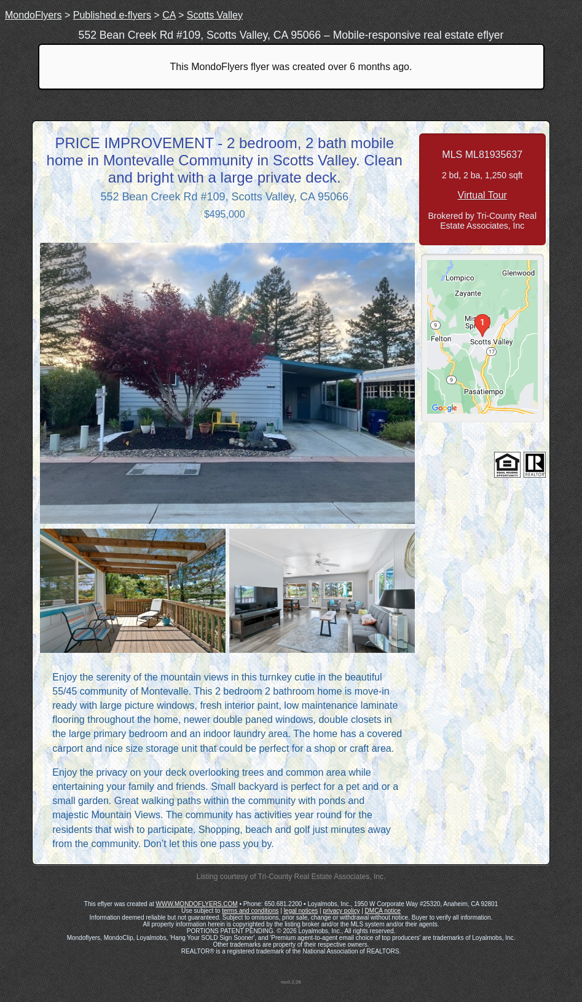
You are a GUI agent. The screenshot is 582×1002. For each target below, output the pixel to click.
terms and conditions (250, 910)
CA (168, 15)
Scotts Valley (215, 15)
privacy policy (341, 910)
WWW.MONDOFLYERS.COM (197, 904)
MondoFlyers (33, 15)
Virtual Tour (482, 195)
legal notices (301, 910)
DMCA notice (383, 910)
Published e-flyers (112, 15)
